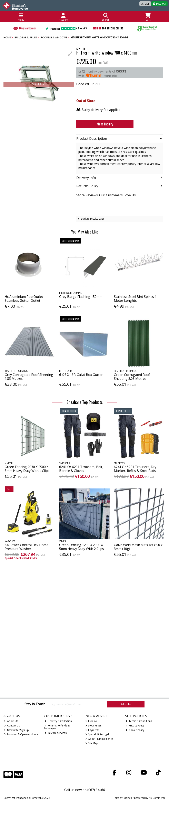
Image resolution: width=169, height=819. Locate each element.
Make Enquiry (102, 124)
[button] (70, 53)
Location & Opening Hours (21, 734)
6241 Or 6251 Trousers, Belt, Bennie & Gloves (81, 469)
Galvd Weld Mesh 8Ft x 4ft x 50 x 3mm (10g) (138, 547)
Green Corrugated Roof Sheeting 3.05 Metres (132, 376)
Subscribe (126, 704)
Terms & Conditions (139, 721)
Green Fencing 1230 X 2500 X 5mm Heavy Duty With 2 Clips (81, 547)
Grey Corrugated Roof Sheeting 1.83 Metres (29, 376)
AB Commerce (157, 798)
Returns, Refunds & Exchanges (57, 727)
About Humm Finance (99, 739)
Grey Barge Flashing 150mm (80, 296)
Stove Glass (93, 725)
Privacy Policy (135, 725)
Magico (128, 798)
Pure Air (91, 721)
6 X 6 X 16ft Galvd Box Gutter (81, 374)
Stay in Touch (34, 704)
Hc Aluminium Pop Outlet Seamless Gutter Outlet (24, 298)
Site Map (91, 743)
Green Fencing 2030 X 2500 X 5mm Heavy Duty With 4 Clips (27, 469)
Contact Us (12, 725)
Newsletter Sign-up (16, 730)
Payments (92, 730)
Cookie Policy (135, 730)
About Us (11, 721)
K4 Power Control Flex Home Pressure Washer (26, 547)
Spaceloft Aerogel (97, 734)
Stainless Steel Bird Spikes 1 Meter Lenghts (135, 298)
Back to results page (93, 218)
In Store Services (56, 733)
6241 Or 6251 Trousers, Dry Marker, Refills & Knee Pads (135, 469)
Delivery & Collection (58, 721)
